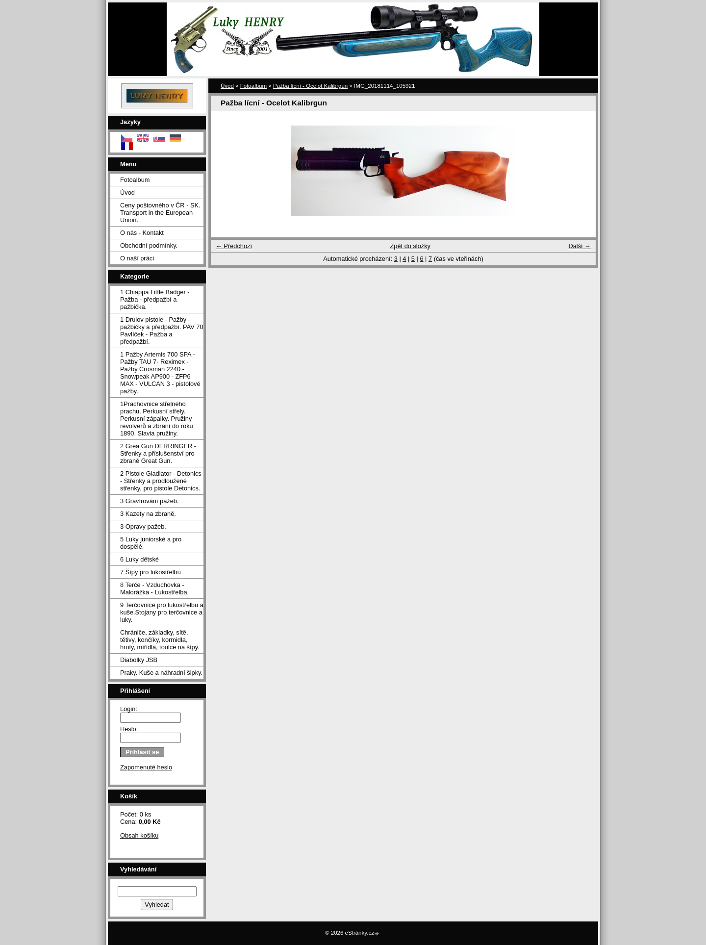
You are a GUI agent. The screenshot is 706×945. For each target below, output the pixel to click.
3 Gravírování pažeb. (149, 501)
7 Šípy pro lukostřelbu (150, 572)
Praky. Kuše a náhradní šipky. (161, 672)
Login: (128, 709)
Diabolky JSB (138, 660)
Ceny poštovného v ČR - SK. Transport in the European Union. (160, 213)
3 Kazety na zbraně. (148, 513)
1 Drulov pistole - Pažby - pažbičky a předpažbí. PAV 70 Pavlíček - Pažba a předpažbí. (161, 330)
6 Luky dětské (139, 559)
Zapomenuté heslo (146, 767)
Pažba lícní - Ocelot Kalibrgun (310, 86)
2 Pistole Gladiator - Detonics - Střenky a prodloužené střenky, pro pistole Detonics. (161, 481)
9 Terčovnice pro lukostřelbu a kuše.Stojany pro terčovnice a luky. (161, 612)
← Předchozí (234, 246)
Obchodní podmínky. (148, 245)
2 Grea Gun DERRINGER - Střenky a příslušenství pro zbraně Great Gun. (158, 453)
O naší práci (137, 258)
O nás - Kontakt (142, 232)
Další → (579, 246)
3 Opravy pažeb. (143, 526)
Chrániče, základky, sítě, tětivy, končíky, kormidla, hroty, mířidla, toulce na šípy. (160, 640)
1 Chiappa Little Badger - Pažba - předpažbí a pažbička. (155, 299)
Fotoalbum (135, 179)
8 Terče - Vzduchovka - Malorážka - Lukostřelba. (154, 588)
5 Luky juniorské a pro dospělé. (150, 543)
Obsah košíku (139, 835)
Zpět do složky (410, 246)
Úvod (127, 192)
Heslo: (129, 729)
